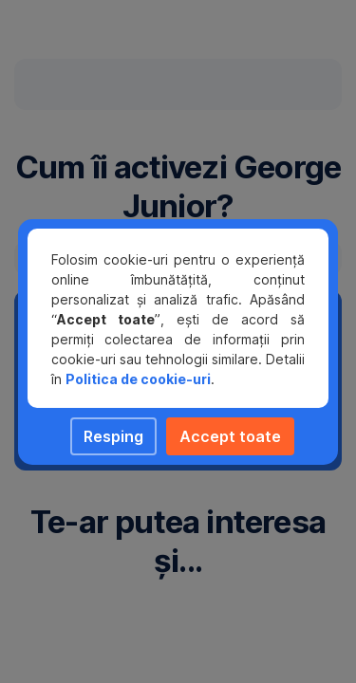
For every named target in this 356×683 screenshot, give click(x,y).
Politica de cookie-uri (138, 379)
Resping (113, 436)
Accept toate (230, 436)
